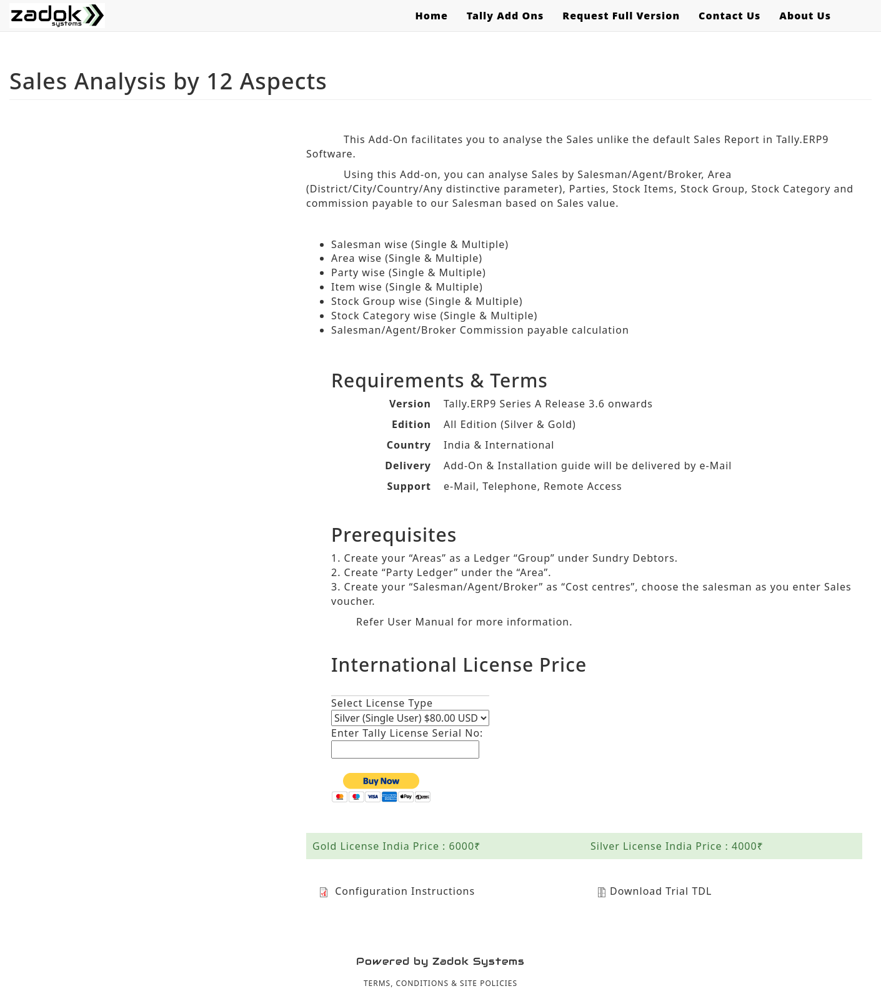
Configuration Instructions (397, 891)
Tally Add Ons (505, 15)
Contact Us (729, 15)
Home (431, 15)
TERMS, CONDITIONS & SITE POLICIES (440, 983)
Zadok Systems (478, 961)
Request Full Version (621, 15)
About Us (805, 15)
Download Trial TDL (654, 891)
